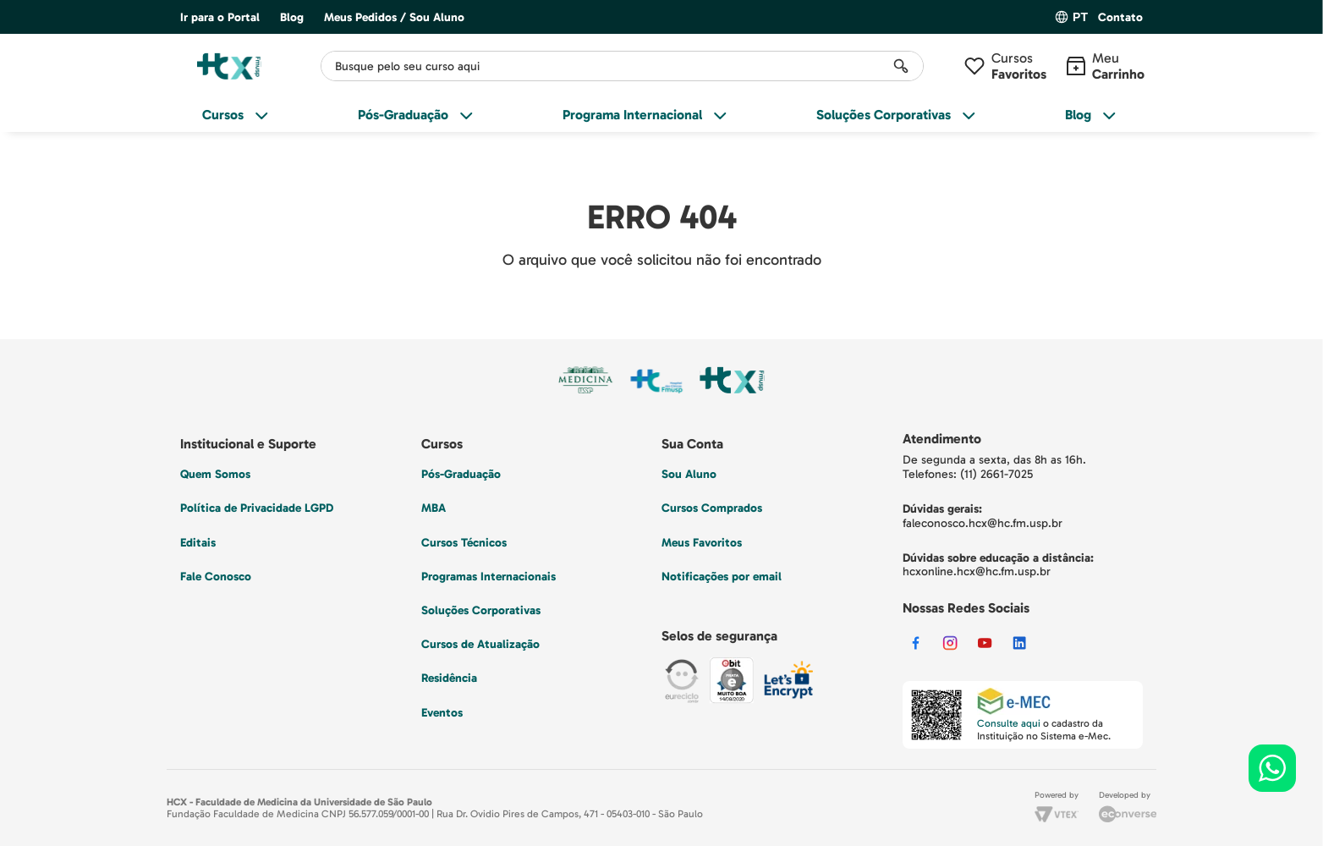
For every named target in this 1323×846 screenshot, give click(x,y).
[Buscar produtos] (900, 66)
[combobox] (622, 66)
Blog (292, 17)
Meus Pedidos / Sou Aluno (394, 17)
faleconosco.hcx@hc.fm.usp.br (982, 523)
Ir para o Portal (220, 17)
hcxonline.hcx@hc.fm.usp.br (977, 571)
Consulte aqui (1008, 723)
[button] (1120, 18)
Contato (1120, 18)
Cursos (1018, 66)
